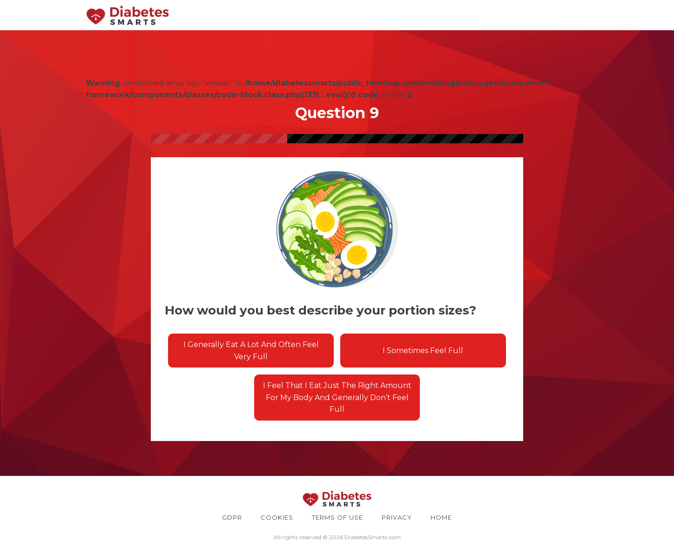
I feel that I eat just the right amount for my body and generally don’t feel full (337, 397)
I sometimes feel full (423, 350)
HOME (441, 517)
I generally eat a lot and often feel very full (251, 350)
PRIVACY (397, 517)
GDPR (232, 517)
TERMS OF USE (337, 517)
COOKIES (277, 517)
